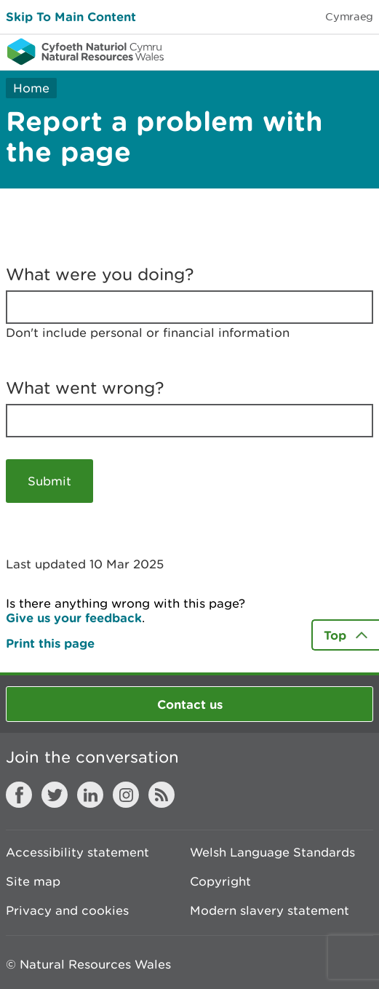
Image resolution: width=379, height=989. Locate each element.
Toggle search (318, 51)
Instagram (126, 795)
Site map (33, 881)
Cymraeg (349, 16)
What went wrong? (85, 388)
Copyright (220, 881)
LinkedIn (90, 795)
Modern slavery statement (269, 910)
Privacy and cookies (67, 910)
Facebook (19, 795)
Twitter (54, 795)
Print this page (50, 643)
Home (31, 88)
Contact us (190, 704)
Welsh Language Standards (272, 852)
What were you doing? (100, 274)
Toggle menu (358, 51)
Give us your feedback (74, 617)
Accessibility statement (77, 852)
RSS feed (161, 795)
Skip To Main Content (71, 16)
